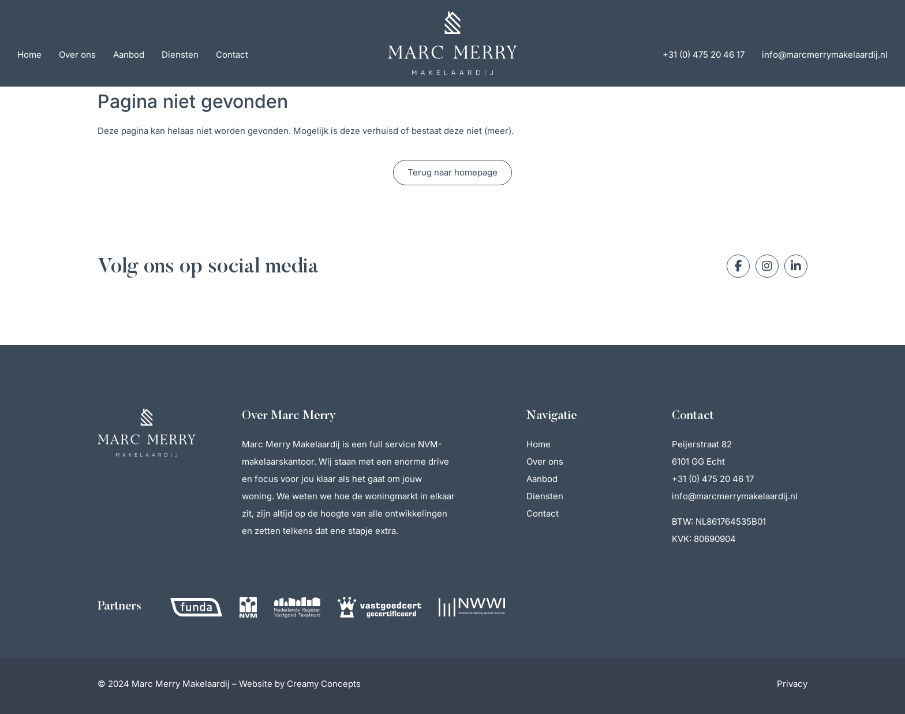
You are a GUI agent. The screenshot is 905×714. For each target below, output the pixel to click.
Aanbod (128, 54)
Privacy (792, 683)
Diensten (180, 54)
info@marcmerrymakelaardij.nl (825, 54)
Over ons (77, 54)
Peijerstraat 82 (702, 444)
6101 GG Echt (698, 461)
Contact (232, 54)
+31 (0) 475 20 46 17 (704, 54)
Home (29, 54)
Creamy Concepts (324, 683)
